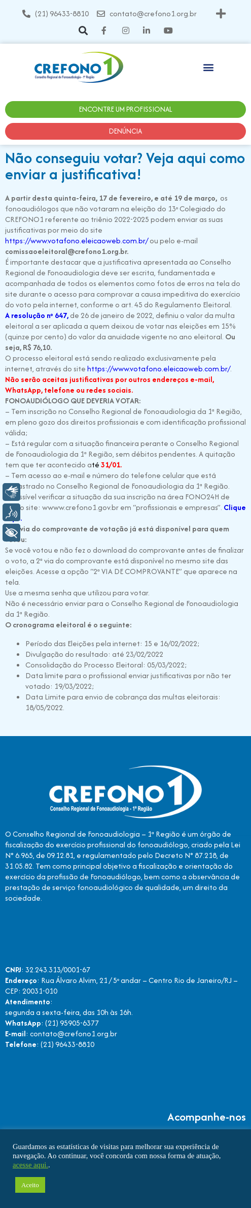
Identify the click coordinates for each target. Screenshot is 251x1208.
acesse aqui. (30, 1165)
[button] (221, 13)
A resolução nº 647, (36, 315)
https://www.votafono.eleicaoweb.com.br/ (76, 240)
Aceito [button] (30, 1185)
